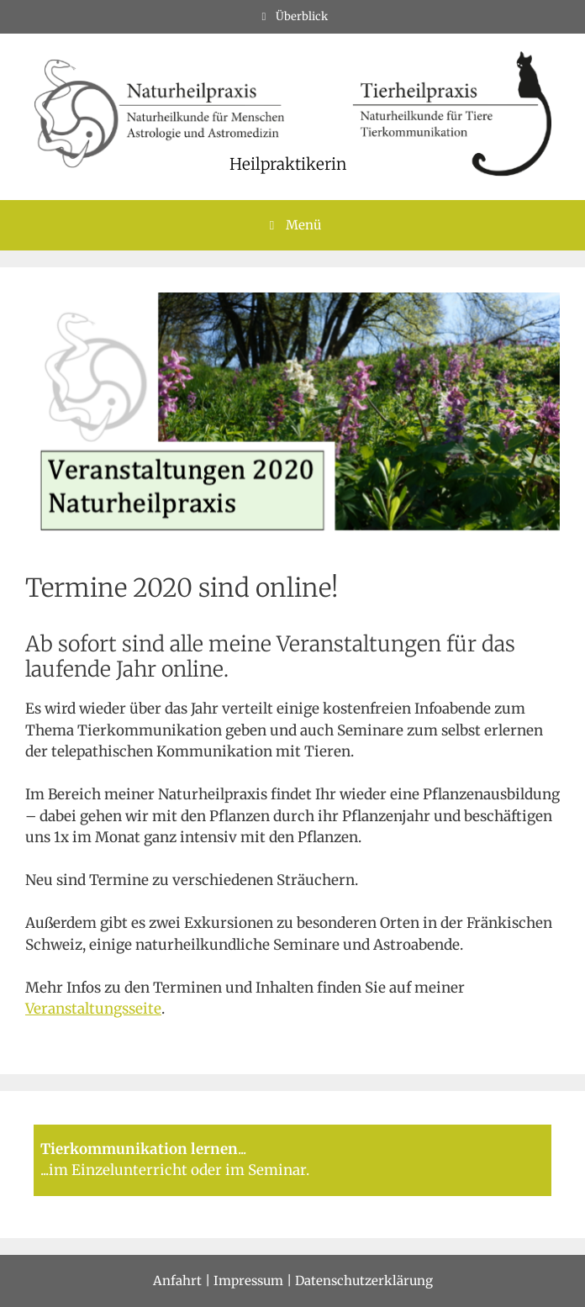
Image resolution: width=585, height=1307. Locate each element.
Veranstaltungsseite (93, 1008)
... (242, 1149)
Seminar (277, 1170)
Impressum (248, 1281)
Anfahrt (177, 1281)
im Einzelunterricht (118, 1170)
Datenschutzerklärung (364, 1281)
